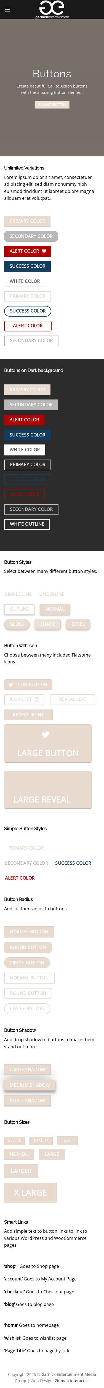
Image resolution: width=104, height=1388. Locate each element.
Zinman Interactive (72, 1380)
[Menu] (7, 9)
